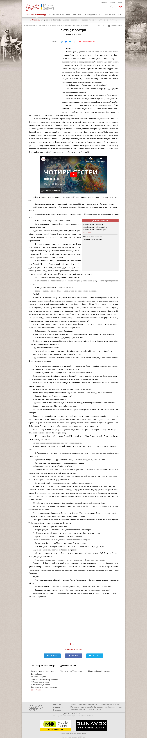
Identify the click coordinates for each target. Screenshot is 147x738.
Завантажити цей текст (73, 649)
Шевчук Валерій (57, 25)
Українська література (37, 15)
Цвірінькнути (94, 656)
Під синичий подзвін (38, 677)
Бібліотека (35, 20)
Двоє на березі (36, 674)
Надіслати (52, 656)
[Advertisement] (44, 78)
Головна (57, 705)
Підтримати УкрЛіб (86, 42)
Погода (119, 2)
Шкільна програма (71, 20)
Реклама (112, 2)
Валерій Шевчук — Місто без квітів (95, 227)
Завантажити (115, 25)
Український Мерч (112, 14)
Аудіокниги (46, 20)
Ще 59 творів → (88, 232)
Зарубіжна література (59, 14)
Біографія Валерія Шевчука (92, 239)
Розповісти (73, 656)
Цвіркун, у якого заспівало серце (43, 671)
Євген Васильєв (80, 714)
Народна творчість (89, 20)
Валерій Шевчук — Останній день (94, 229)
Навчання (76, 14)
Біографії (57, 20)
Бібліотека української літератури (34, 25)
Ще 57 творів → (37, 690)
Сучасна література (108, 20)
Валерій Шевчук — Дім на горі (93, 224)
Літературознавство (92, 14)
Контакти (104, 2)
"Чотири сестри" (92, 237)
